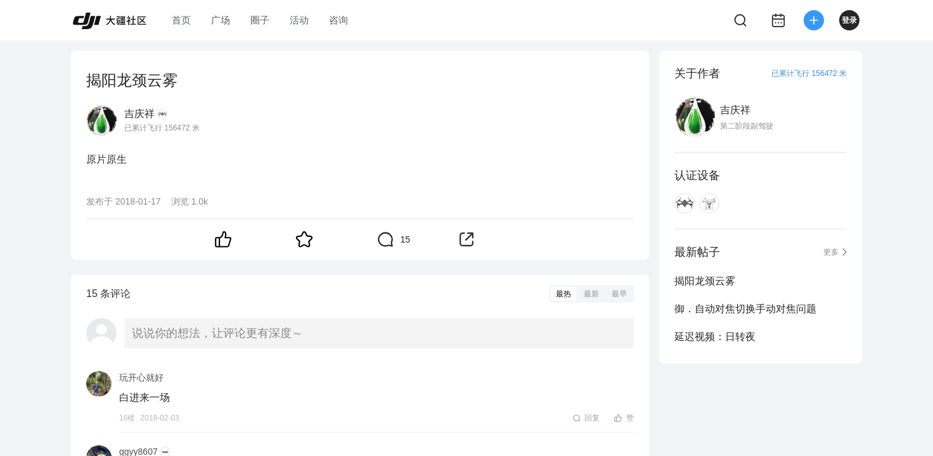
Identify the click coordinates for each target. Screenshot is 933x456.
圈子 (259, 20)
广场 (220, 20)
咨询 (338, 20)
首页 (181, 20)
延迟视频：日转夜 (715, 336)
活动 (299, 20)
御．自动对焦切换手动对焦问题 (745, 308)
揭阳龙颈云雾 (704, 281)
